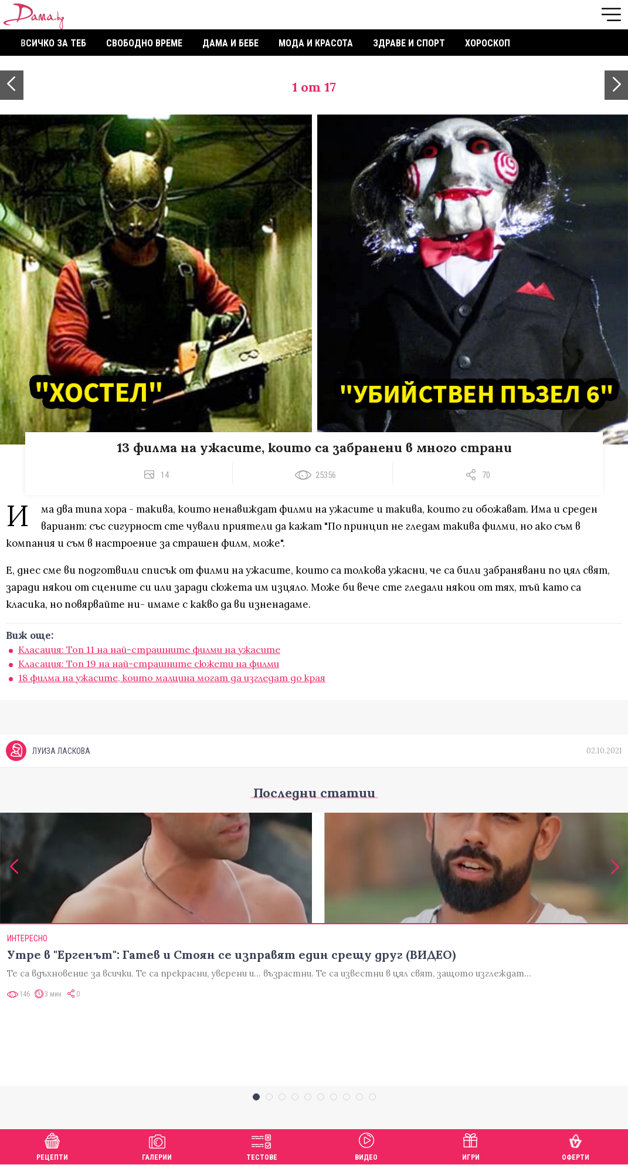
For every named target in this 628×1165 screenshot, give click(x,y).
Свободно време (144, 43)
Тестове (261, 1145)
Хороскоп (487, 43)
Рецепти (52, 1145)
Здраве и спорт (409, 43)
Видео (366, 1145)
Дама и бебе (230, 43)
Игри (471, 1145)
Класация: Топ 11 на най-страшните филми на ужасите (149, 649)
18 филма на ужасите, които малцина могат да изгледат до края (171, 677)
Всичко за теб (53, 43)
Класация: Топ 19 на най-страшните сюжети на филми (148, 663)
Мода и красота (316, 43)
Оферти (575, 1145)
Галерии (157, 1145)
